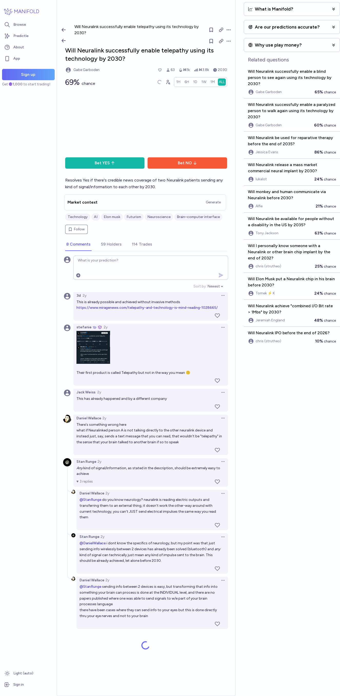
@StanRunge (90, 500)
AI (96, 217)
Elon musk (112, 217)
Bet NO (187, 162)
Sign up (28, 74)
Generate (213, 202)
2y (84, 295)
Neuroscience (159, 217)
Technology (78, 217)
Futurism (134, 217)
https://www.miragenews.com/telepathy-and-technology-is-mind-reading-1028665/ (147, 307)
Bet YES (105, 162)
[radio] (178, 82)
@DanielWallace (93, 543)
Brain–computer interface (198, 217)
